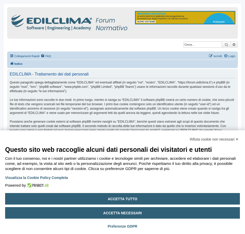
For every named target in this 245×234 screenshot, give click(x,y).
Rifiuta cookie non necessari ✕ (214, 139)
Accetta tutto (122, 199)
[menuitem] (46, 56)
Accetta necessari (122, 213)
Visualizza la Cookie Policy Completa (36, 178)
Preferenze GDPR (122, 226)
